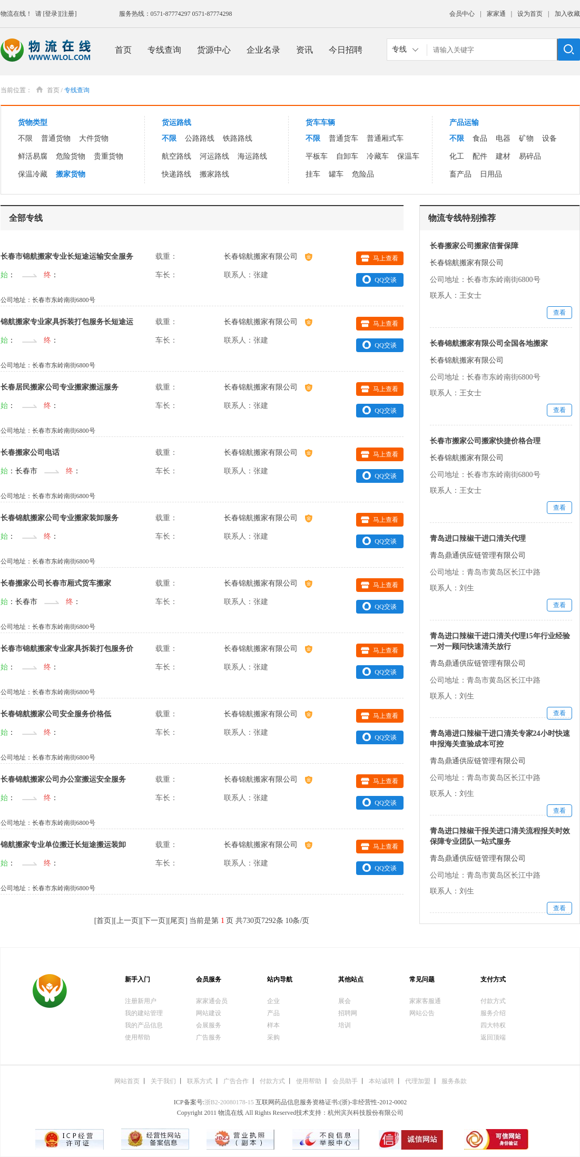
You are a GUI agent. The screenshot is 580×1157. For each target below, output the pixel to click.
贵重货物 (108, 156)
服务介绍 (493, 1013)
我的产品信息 (144, 1025)
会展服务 (208, 1025)
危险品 (363, 174)
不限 (25, 138)
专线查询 (164, 49)
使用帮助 (137, 1037)
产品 (273, 1013)
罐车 (336, 174)
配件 (480, 156)
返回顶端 (493, 1037)
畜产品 (460, 174)
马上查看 (379, 258)
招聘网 (347, 1013)
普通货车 (343, 138)
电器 (503, 138)
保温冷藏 (32, 174)
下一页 (154, 921)
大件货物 (94, 138)
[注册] (68, 13)
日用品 (491, 174)
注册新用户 (140, 1001)
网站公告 (422, 1013)
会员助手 (345, 1081)
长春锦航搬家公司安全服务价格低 (56, 714)
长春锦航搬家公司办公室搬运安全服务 (63, 779)
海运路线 (252, 156)
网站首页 (127, 1081)
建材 (503, 156)
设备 (549, 138)
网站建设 (208, 1013)
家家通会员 (212, 1001)
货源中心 (214, 49)
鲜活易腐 (32, 156)
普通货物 (56, 138)
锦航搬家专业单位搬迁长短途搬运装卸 (63, 845)
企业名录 (263, 49)
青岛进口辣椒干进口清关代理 (478, 538)
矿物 (526, 138)
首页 (123, 49)
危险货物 (70, 156)
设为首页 (530, 13)
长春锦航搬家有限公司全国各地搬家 (489, 343)
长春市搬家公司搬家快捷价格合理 (485, 441)
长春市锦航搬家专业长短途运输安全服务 (67, 256)
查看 (559, 312)
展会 (344, 1001)
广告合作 (236, 1081)
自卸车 (347, 156)
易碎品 (530, 156)
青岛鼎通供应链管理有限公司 (478, 555)
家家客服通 (425, 1001)
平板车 (317, 156)
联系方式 (199, 1081)
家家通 (496, 13)
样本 (273, 1025)
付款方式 (493, 1001)
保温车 (408, 156)
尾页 (177, 921)
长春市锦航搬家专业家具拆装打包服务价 (67, 649)
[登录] (51, 13)
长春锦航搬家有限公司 (268, 256)
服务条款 (454, 1081)
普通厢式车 (385, 138)
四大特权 (493, 1025)
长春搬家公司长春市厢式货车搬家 (56, 583)
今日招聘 (345, 49)
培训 (344, 1025)
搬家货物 (70, 174)
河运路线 (214, 156)
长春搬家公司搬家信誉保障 (474, 246)
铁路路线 (237, 138)
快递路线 (176, 174)
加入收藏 (567, 13)
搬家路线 (214, 174)
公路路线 (199, 138)
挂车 (313, 174)
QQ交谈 (379, 279)
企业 (273, 1001)
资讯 (304, 49)
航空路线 (176, 156)
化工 (456, 156)
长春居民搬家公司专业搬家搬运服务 (60, 387)
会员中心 (462, 13)
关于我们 (163, 1081)
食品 (480, 138)
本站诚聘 (381, 1081)
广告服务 (208, 1037)
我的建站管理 (144, 1013)
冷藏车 (378, 156)
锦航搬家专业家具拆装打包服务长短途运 (67, 322)
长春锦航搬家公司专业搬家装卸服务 (60, 518)
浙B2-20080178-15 (229, 1102)
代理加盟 (417, 1081)
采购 (273, 1037)
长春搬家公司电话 (30, 452)
